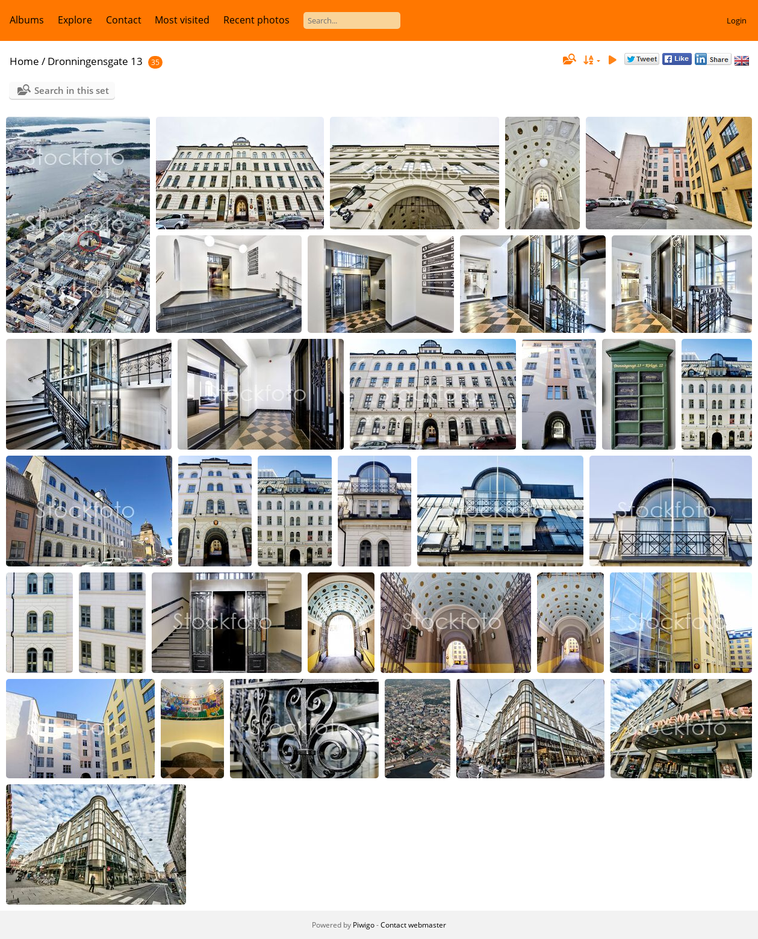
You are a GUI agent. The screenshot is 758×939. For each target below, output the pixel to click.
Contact (123, 19)
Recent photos (256, 19)
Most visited (182, 19)
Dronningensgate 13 (95, 61)
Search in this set (71, 90)
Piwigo (363, 925)
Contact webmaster (413, 925)
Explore (75, 19)
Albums (27, 19)
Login (737, 20)
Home (24, 61)
